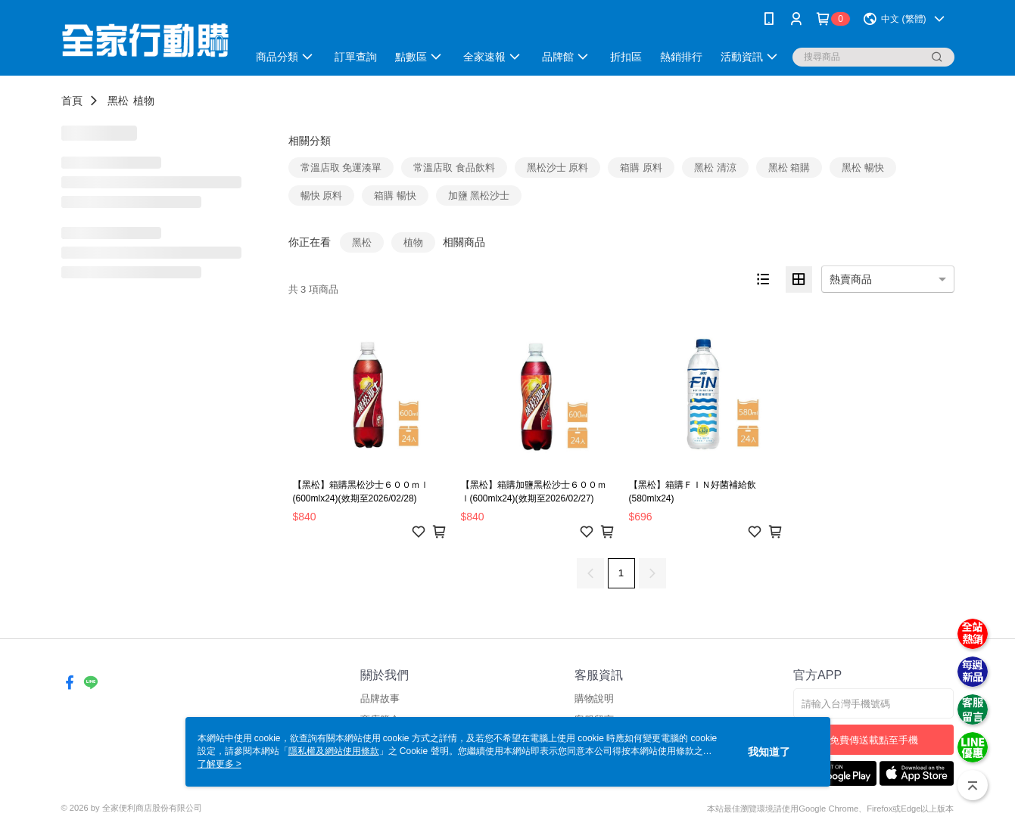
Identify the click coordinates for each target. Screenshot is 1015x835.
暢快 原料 (321, 195)
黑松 (118, 101)
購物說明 (594, 698)
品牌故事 (380, 698)
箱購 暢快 (395, 195)
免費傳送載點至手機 (874, 740)
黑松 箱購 (789, 167)
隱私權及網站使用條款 (333, 751)
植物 (143, 101)
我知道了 (769, 752)
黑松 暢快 (863, 167)
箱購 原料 (641, 167)
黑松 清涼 (715, 167)
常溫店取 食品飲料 (454, 167)
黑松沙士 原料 (558, 167)
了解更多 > (219, 764)
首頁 (72, 101)
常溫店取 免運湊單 (341, 167)
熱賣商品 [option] (851, 279)
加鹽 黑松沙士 (479, 195)
